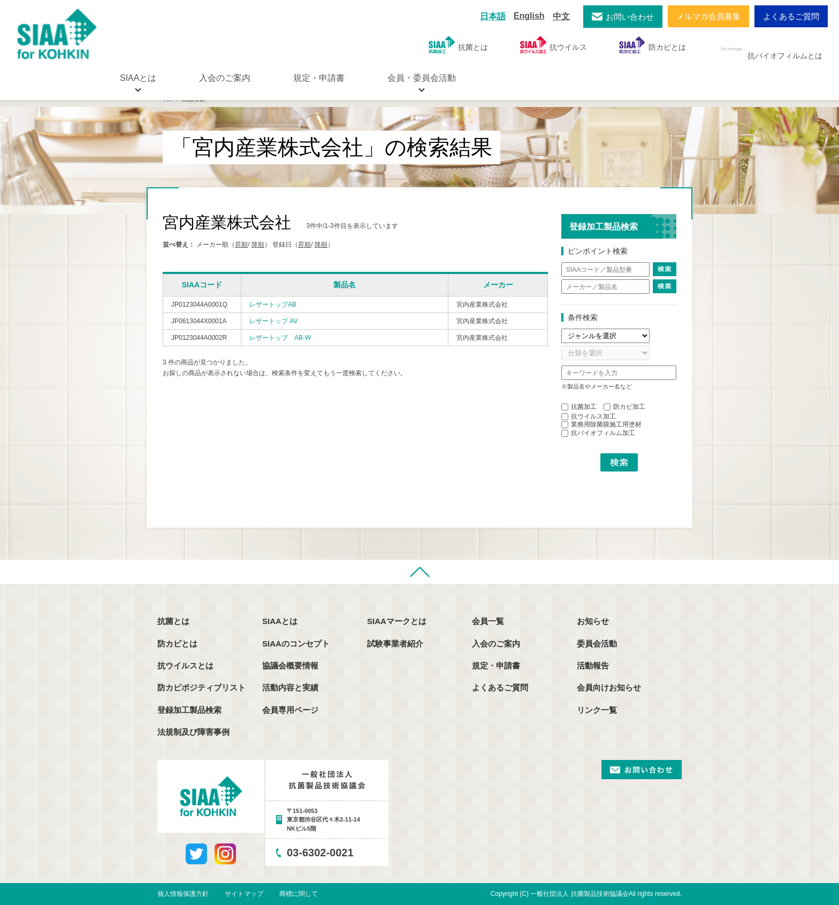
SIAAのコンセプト (296, 643)
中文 (561, 16)
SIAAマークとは (396, 621)
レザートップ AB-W (280, 337)
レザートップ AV (273, 321)
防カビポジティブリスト (201, 687)
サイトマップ (244, 894)
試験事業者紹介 (395, 643)
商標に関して (298, 894)
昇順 (241, 244)
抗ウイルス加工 (588, 416)
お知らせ (593, 621)
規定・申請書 (319, 77)
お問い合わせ (630, 16)
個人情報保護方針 (183, 894)
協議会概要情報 (290, 665)
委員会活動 (597, 643)
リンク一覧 (597, 709)
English (529, 15)
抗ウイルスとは (185, 665)
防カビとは (652, 45)
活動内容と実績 (290, 687)
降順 (257, 244)
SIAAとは (280, 621)
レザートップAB (272, 304)
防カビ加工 (624, 406)
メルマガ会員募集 (708, 16)
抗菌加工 (579, 406)
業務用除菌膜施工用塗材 (601, 424)
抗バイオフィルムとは (770, 49)
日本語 (493, 16)
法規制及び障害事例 (193, 731)
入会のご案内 (224, 77)
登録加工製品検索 (189, 709)
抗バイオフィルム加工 (598, 433)
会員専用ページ (290, 709)
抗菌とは (458, 45)
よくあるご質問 (791, 16)
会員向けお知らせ (609, 687)
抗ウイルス (553, 45)
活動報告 (593, 665)
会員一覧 (488, 621)
